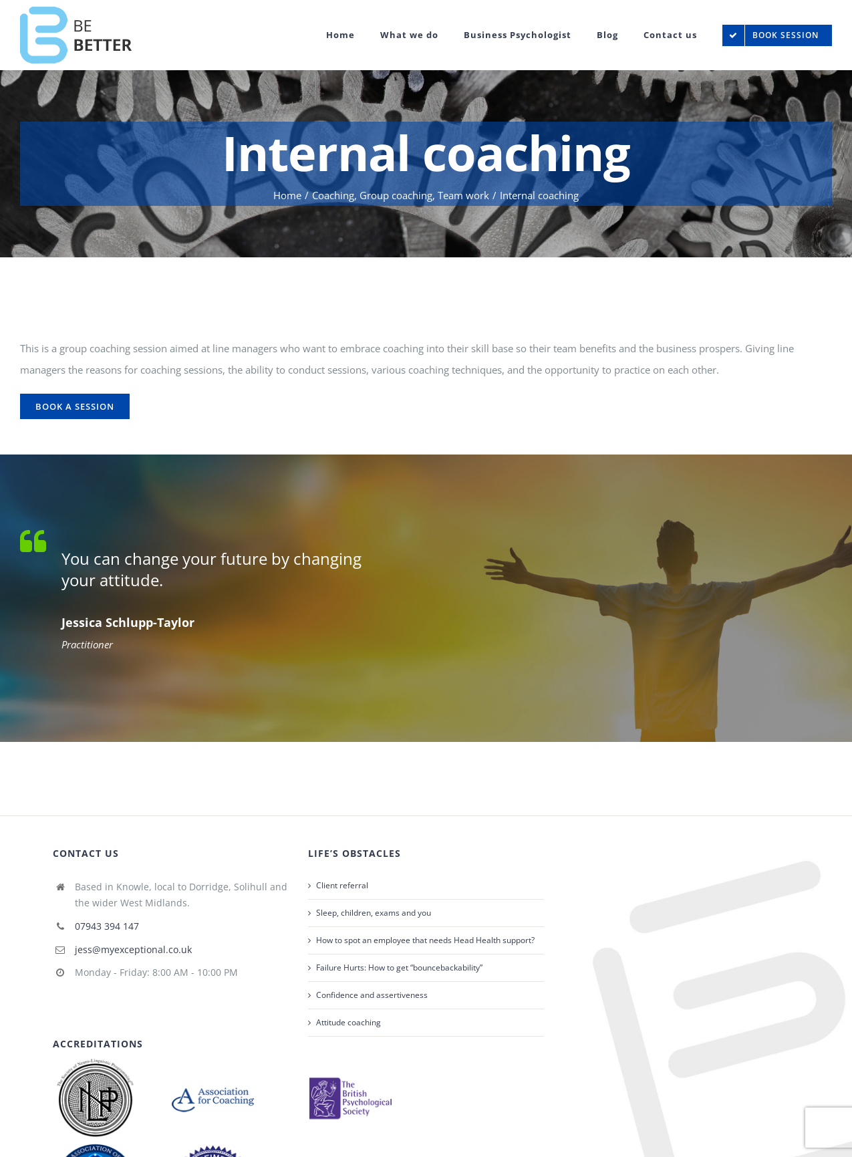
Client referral (342, 885)
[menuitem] (353, 35)
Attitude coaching (348, 1022)
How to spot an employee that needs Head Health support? (425, 940)
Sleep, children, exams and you (373, 912)
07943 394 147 (107, 926)
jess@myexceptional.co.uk (133, 949)
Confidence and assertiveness (372, 995)
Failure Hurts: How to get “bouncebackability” (399, 967)
